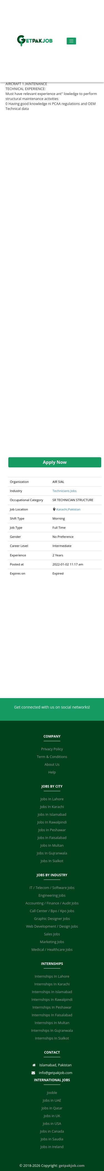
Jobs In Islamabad (52, 814)
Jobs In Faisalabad (52, 837)
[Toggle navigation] (71, 41)
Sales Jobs (52, 934)
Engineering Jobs (51, 895)
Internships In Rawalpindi (52, 999)
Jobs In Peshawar (52, 830)
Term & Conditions (52, 756)
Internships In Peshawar (51, 1007)
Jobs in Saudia (52, 1139)
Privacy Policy (52, 749)
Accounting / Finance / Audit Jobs (52, 903)
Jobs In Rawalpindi (52, 822)
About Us (52, 764)
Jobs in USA (52, 1123)
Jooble (52, 1092)
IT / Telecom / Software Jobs (52, 887)
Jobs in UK (52, 1116)
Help (52, 772)
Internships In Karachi (52, 984)
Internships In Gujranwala (52, 1030)
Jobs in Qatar (52, 1108)
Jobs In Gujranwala (52, 853)
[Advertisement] (52, 284)
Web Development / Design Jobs (52, 926)
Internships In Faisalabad (52, 1015)
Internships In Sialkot (52, 1038)
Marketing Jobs (52, 942)
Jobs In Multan (52, 845)
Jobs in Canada (52, 1131)
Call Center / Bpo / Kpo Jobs (52, 911)
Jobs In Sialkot (52, 861)
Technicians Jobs (65, 491)
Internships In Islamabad (52, 992)
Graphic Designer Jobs (52, 918)
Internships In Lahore (52, 976)
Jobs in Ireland (51, 1146)
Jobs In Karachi (52, 806)
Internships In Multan (52, 1022)
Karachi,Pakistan (68, 509)
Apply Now (55, 462)
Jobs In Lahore (52, 799)
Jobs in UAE (52, 1100)
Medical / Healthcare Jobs (52, 949)
